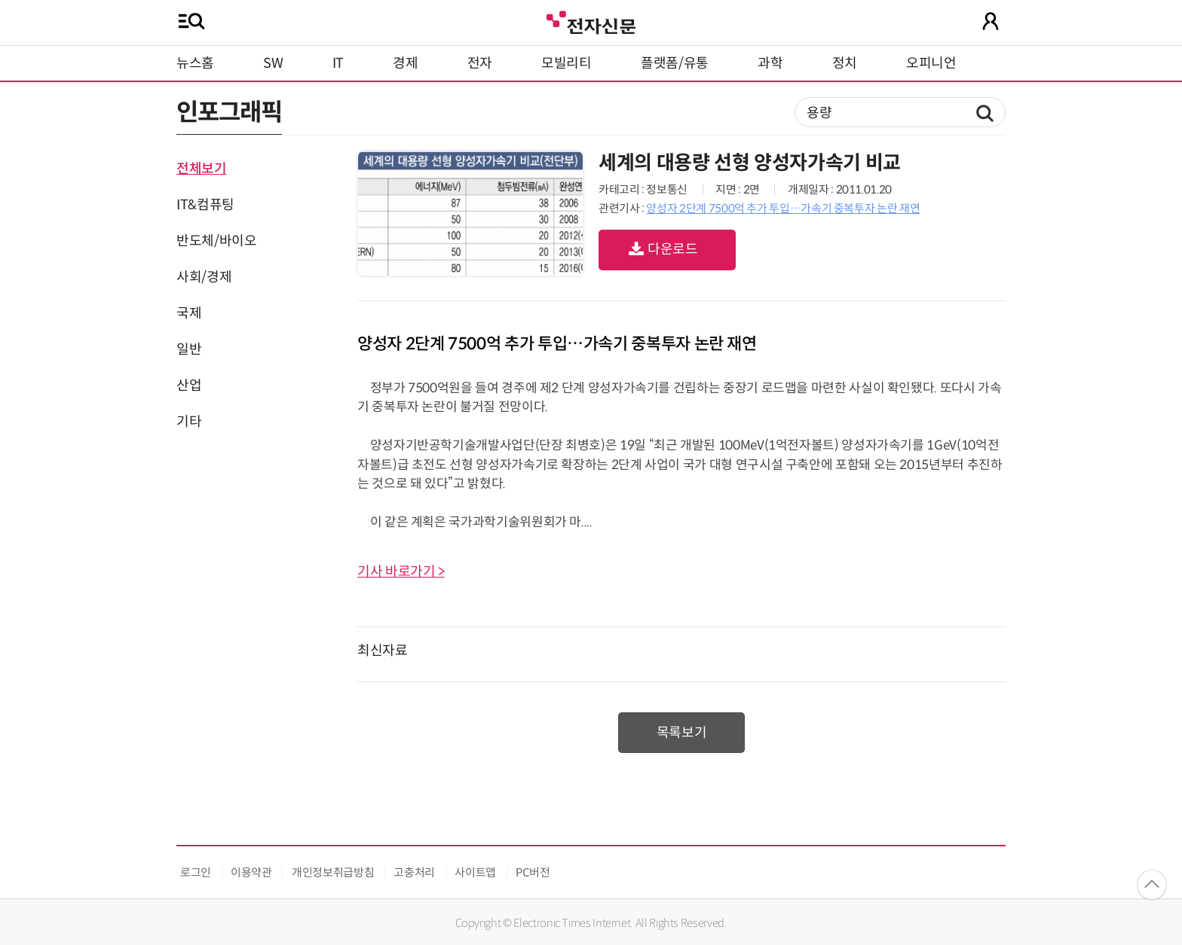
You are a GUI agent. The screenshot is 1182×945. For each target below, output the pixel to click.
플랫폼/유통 (675, 63)
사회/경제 (203, 277)
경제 (405, 63)
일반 (188, 349)
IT (338, 63)
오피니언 (931, 63)
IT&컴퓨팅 (205, 205)
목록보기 (682, 732)
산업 (188, 385)
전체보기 (201, 168)
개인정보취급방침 (333, 872)
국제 (188, 313)
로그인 (195, 872)
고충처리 (414, 872)
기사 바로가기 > (401, 571)
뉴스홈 (195, 63)
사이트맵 (475, 872)
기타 (188, 421)
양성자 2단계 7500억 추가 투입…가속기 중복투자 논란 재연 (783, 208)
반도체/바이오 (216, 241)
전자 (479, 63)
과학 (770, 63)
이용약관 (251, 872)
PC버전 (533, 872)
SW (273, 63)
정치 (844, 63)
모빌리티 (566, 63)
